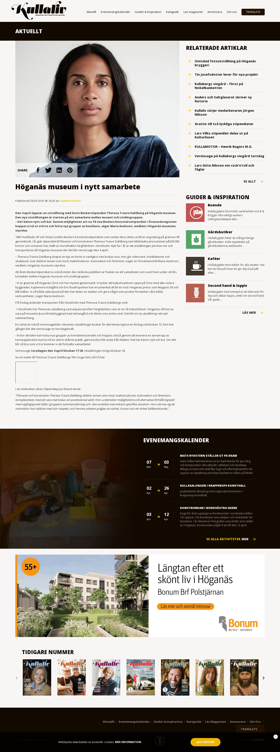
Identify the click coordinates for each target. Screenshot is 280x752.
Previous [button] (16, 678)
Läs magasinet (193, 12)
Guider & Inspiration (148, 12)
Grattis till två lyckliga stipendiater (224, 124)
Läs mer (249, 313)
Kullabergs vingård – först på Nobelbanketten (219, 86)
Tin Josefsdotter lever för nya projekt (226, 74)
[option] (37, 677)
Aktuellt (91, 12)
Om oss (232, 12)
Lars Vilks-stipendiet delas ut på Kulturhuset (221, 135)
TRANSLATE (253, 12)
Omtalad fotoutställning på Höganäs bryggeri (225, 63)
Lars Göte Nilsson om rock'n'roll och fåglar (224, 167)
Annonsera (214, 12)
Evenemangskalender (115, 12)
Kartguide (172, 12)
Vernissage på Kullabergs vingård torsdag (229, 156)
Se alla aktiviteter (227, 539)
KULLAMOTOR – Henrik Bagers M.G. (223, 146)
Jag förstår (205, 742)
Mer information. (128, 742)
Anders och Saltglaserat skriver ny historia (223, 99)
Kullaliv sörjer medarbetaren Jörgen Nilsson (224, 112)
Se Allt (249, 181)
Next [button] (263, 678)
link (38, 170)
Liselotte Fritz (70, 201)
